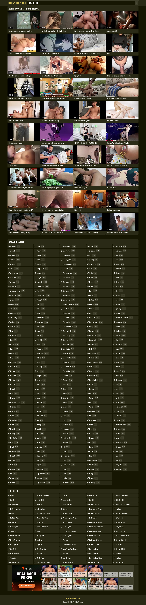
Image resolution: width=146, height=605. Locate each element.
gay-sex (68, 353)
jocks (93, 273)
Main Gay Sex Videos (122, 495)
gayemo (67, 375)
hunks (67, 478)
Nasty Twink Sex (15, 540)
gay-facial (68, 282)
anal (14, 268)
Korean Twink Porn (94, 504)
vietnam (120, 429)
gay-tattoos (69, 362)
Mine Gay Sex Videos (122, 513)
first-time (42, 415)
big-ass (15, 366)
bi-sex (14, 357)
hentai (67, 451)
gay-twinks (69, 371)
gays (67, 384)
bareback (15, 335)
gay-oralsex (69, 317)
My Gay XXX (40, 535)
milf (92, 348)
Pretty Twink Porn (15, 509)
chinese (14, 482)
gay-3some (42, 469)
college (41, 264)
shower (120, 273)
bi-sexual (15, 362)
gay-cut (68, 268)
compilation (42, 268)
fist (40, 420)
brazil (14, 446)
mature (93, 344)
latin (93, 290)
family (41, 388)
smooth (120, 295)
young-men (121, 469)
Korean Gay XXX (94, 562)
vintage (120, 433)
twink (120, 397)
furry (41, 442)
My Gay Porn (40, 522)
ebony (41, 362)
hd (66, 446)
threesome (121, 380)
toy (119, 384)
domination (43, 353)
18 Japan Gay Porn (42, 518)
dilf (40, 335)
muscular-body (96, 380)
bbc (13, 339)
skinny (120, 282)
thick (119, 375)
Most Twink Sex (41, 549)
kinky (93, 277)
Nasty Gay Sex (67, 526)
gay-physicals (69, 331)
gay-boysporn (69, 259)
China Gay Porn (14, 562)
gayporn (68, 380)
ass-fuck (15, 313)
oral (93, 393)
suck (120, 348)
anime (14, 299)
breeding (15, 451)
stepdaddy (121, 322)
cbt (13, 473)
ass (14, 308)
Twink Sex (13, 531)
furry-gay (42, 446)
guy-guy (68, 411)
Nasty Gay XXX (67, 535)
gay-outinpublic (70, 326)
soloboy (120, 304)
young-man (121, 464)
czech (41, 308)
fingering (42, 411)
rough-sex (121, 246)
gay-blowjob (69, 250)
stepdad (120, 313)
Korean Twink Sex (68, 562)
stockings (121, 331)
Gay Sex (12, 500)
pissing (93, 433)
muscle (94, 366)
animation (15, 295)
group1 (68, 402)
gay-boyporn (69, 255)
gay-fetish (68, 290)
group (67, 393)
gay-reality (68, 348)
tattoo (120, 362)
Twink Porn (40, 504)
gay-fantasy (69, 286)
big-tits (15, 384)
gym (66, 415)
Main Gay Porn (93, 549)
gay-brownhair (69, 264)
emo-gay (42, 366)
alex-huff (15, 246)
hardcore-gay (69, 437)
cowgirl (41, 277)
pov (92, 442)
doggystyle (42, 348)
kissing (93, 282)
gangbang (42, 455)
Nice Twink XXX (120, 549)
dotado (41, 357)
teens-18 (120, 371)
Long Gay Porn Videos (95, 509)
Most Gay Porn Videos (43, 513)
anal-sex (15, 277)
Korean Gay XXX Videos (96, 526)
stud (119, 339)
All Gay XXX (40, 500)
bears (14, 353)
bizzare (14, 411)
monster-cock (95, 362)
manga (93, 326)
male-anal (94, 317)
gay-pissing (69, 335)
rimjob (93, 478)
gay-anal (42, 478)
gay (41, 460)
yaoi (119, 455)
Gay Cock (13, 549)
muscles (94, 371)
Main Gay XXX (120, 500)
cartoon (15, 469)
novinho (93, 388)
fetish (41, 406)
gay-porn (68, 339)
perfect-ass (95, 420)
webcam (120, 446)
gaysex (67, 388)
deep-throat (43, 317)
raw (92, 455)
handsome (68, 429)
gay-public (68, 344)
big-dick (15, 380)
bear (14, 348)
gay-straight (69, 357)
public (93, 446)
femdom (41, 402)
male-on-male (96, 322)
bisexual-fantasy (17, 402)
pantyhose (94, 411)
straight (121, 335)
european (42, 375)
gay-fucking (69, 295)
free (40, 433)
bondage (15, 433)
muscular (94, 375)
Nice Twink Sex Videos (122, 540)
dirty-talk (42, 339)
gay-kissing (69, 299)
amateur (15, 259)
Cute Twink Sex (14, 553)
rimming (94, 482)
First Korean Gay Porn (69, 531)
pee (92, 415)
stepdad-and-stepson (124, 317)
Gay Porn (39, 540)
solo (119, 299)
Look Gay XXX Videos (95, 540)
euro (40, 371)
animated (15, 286)
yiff (119, 460)
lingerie (94, 308)
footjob (41, 429)
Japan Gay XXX (67, 504)
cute (40, 304)
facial (41, 384)
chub (40, 246)
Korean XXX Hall (94, 544)
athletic (15, 326)
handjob (68, 424)
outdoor (94, 406)
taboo (119, 357)
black (14, 415)
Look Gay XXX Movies (95, 531)
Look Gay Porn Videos (95, 522)
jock (93, 268)
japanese (94, 250)
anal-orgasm (16, 273)
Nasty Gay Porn (67, 522)
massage (94, 331)
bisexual (15, 397)
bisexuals (15, 406)
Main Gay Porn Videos (95, 558)
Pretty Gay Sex (14, 504)
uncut (120, 411)
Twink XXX (119, 544)
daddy (41, 313)
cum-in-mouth (43, 295)
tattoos (120, 366)
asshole (14, 322)
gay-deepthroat (70, 273)
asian (14, 304)
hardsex (67, 442)
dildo (40, 331)
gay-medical (69, 313)
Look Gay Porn (93, 518)
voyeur (120, 437)
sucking (120, 353)
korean (93, 286)
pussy (93, 451)
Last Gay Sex (93, 495)
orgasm (93, 397)
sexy (119, 259)
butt (13, 464)
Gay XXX (12, 495)
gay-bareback (43, 482)
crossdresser (43, 286)
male (93, 313)
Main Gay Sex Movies (43, 495)
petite (93, 424)
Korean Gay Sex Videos (43, 562)
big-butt (15, 371)
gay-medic (68, 308)
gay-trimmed (69, 366)
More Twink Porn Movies (70, 549)
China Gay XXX (14, 522)
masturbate (95, 335)
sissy (119, 277)
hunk (67, 473)
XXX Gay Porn (41, 509)
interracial (68, 482)
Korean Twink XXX (94, 535)
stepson (120, 326)
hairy (67, 420)
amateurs (15, 264)
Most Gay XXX (41, 553)
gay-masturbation (71, 304)
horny (67, 460)
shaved (120, 264)
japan (93, 246)
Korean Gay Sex (67, 513)
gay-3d (41, 464)
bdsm (14, 344)
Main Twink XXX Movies (123, 504)
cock (41, 259)
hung (66, 469)
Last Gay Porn (14, 518)
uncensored (121, 406)
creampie (42, 282)
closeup (41, 255)
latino (93, 295)
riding (93, 473)
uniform (120, 420)
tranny (120, 393)
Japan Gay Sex (67, 500)
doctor (41, 344)
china (14, 478)
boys (14, 442)
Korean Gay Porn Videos (70, 518)
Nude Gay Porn (120, 562)
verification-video (123, 424)
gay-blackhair (69, 246)
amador (14, 255)
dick (41, 326)
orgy (93, 402)
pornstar (94, 437)
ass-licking (16, 317)
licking (93, 304)
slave (119, 286)
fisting (41, 424)
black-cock (16, 420)
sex (119, 255)
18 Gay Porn (119, 518)
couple (41, 273)
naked (93, 384)
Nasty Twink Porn (15, 535)
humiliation (69, 464)
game (41, 451)
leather (93, 299)
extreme (41, 380)
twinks (120, 402)
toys (119, 388)
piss (92, 429)
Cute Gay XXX (14, 526)
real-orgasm (95, 460)
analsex (14, 282)
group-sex (68, 397)
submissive (121, 344)
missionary (94, 353)
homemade (69, 455)
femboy (41, 397)
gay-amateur (43, 473)
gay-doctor (68, 277)
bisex (14, 393)
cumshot (42, 299)
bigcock (15, 388)
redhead (94, 469)
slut (119, 290)
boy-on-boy (16, 437)
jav (92, 255)
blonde (14, 424)
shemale (120, 268)
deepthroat (42, 322)
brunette (15, 455)
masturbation (95, 339)
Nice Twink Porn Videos (122, 535)
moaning (94, 357)
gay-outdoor (69, 322)
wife (119, 451)
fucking (41, 437)
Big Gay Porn (14, 544)
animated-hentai (17, 290)
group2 (67, 406)
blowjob (15, 429)
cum (41, 290)
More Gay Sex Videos (69, 544)
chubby (41, 250)
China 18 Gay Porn (42, 526)
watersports (121, 442)
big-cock (15, 375)
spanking (121, 308)
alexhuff (15, 250)
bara (14, 331)
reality (93, 464)
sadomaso (121, 250)
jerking (93, 259)
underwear (121, 415)
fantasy (41, 393)
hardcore (68, 433)
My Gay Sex (40, 558)
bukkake (15, 460)
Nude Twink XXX (120, 531)
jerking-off (94, 264)
